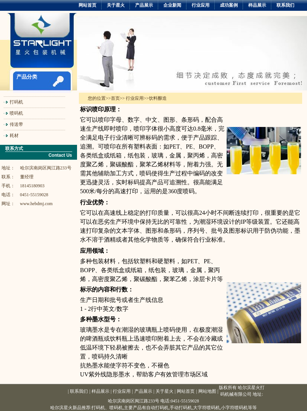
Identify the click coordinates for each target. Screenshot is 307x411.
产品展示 (144, 5)
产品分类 (26, 77)
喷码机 (16, 113)
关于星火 (116, 5)
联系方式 (14, 148)
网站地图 (207, 391)
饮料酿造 (158, 98)
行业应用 (201, 5)
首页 (115, 98)
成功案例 (229, 5)
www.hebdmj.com (36, 203)
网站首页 (87, 5)
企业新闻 (172, 5)
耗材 (14, 135)
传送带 (16, 124)
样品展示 (257, 5)
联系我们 (285, 5)
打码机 (16, 102)
